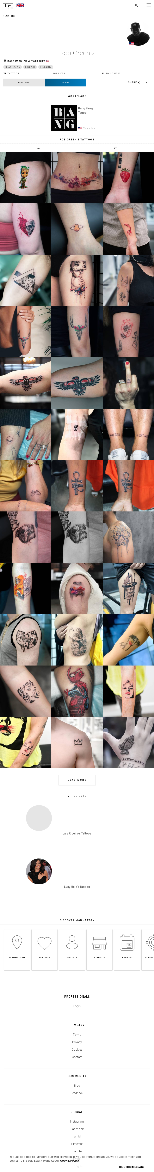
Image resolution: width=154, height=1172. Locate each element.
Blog (77, 1033)
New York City (34, 61)
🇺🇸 (47, 61)
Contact (65, 82)
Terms (77, 982)
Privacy (77, 989)
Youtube (77, 1121)
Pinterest (77, 1091)
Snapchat (77, 1099)
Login (77, 953)
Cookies (77, 997)
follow (24, 82)
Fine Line (45, 67)
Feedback (77, 1040)
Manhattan (14, 61)
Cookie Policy (69, 1160)
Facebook (77, 1076)
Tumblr (77, 1084)
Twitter (77, 1106)
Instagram (77, 1069)
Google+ (77, 1114)
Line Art (30, 67)
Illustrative (12, 67)
